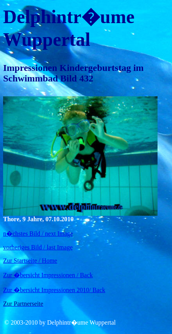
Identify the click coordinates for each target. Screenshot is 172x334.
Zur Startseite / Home (30, 260)
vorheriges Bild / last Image (38, 247)
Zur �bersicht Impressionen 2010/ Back (54, 290)
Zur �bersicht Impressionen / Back (48, 275)
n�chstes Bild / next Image (38, 233)
